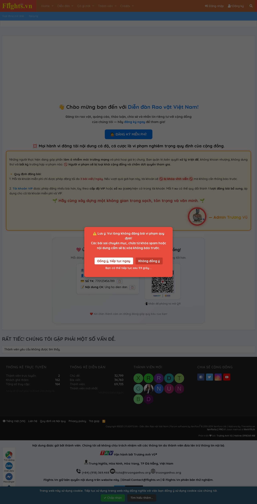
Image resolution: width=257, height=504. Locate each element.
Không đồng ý (149, 261)
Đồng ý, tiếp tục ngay (113, 261)
